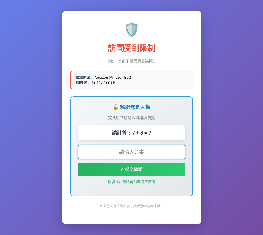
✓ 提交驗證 (131, 169)
